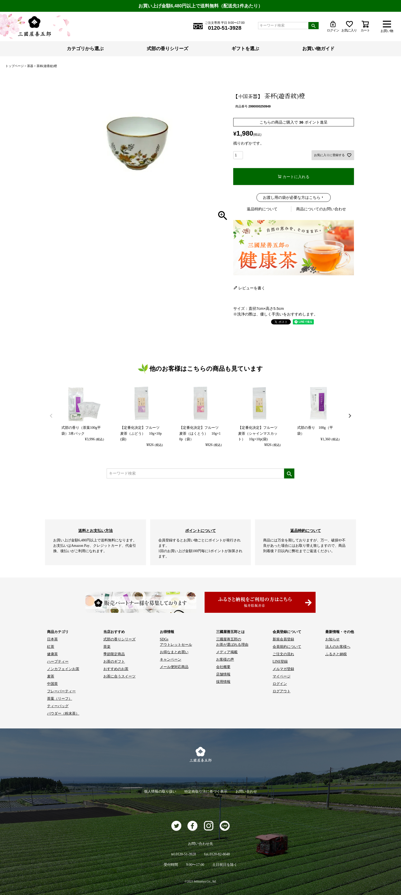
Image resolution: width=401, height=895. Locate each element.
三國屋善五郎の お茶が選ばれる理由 (232, 642)
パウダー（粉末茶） (63, 713)
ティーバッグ (58, 706)
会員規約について (287, 647)
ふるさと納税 (336, 654)
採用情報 (223, 682)
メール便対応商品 (174, 667)
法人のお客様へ (337, 647)
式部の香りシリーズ (167, 48)
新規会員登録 (283, 639)
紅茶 (50, 647)
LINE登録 (280, 661)
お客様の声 (225, 659)
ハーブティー (58, 661)
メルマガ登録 (283, 669)
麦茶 (50, 676)
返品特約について (262, 209)
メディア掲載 (227, 652)
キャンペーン (170, 659)
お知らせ (332, 639)
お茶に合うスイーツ (119, 676)
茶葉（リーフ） (59, 699)
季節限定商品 (114, 654)
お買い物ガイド (318, 48)
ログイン (280, 684)
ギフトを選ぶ (245, 48)
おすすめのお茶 (115, 669)
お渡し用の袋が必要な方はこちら (291, 197)
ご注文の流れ (283, 654)
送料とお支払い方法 (95, 530)
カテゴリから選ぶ (85, 48)
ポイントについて (200, 530)
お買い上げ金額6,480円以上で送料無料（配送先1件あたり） (200, 5)
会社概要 (223, 667)
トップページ (14, 66)
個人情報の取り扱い (160, 791)
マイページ (282, 676)
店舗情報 (223, 674)
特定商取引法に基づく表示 (205, 791)
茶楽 (106, 647)
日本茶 (52, 639)
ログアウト (282, 691)
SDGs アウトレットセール (176, 642)
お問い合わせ (246, 791)
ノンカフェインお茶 (63, 669)
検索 (313, 25)
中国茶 (52, 684)
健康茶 (52, 654)
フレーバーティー (61, 691)
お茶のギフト (114, 661)
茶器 (30, 66)
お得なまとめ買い (174, 652)
